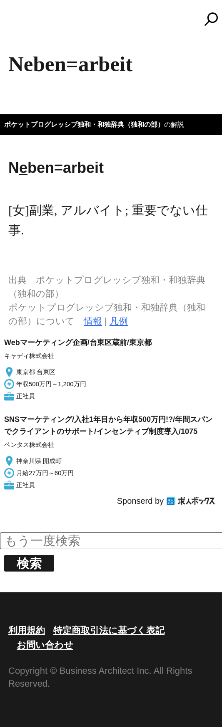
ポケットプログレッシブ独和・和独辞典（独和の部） (84, 124)
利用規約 (26, 630)
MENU (21, 23)
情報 (93, 321)
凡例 (119, 321)
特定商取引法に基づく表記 (109, 630)
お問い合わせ (45, 645)
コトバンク (115, 19)
